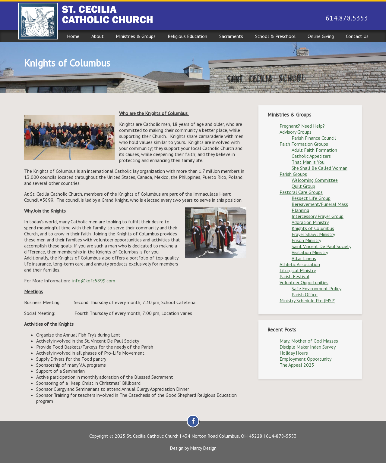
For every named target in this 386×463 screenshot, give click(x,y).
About (97, 36)
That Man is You (308, 162)
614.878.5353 (347, 18)
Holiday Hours (294, 353)
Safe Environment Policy (316, 288)
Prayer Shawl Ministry (313, 234)
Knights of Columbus (313, 228)
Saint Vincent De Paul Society (321, 246)
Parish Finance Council (314, 138)
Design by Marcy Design (193, 448)
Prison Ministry (306, 240)
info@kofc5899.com (93, 281)
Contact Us (357, 36)
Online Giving (321, 36)
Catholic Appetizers (311, 156)
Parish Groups (293, 174)
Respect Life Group (311, 198)
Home (73, 36)
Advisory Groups (296, 132)
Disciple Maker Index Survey (308, 347)
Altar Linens (304, 258)
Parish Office (305, 294)
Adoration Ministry (310, 222)
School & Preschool (275, 36)
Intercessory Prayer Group (317, 216)
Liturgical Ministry (298, 270)
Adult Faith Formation (314, 150)
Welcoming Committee (315, 180)
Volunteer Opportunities (304, 282)
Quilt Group (303, 186)
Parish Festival (294, 276)
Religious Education (187, 36)
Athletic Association (300, 264)
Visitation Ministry (310, 252)
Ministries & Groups (136, 36)
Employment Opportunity (305, 359)
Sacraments (231, 36)
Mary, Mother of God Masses (309, 341)
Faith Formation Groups (304, 144)
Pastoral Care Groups (301, 192)
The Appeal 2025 (297, 365)
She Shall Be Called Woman (319, 168)
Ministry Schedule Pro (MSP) (308, 300)
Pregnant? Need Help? (302, 126)
